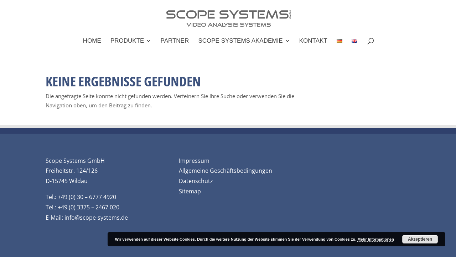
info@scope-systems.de (96, 217)
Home (92, 41)
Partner (175, 41)
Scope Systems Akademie (240, 41)
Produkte (127, 41)
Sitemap (190, 191)
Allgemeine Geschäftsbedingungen (225, 171)
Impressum (194, 161)
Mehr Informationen (375, 239)
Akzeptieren (420, 239)
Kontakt (313, 41)
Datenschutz (196, 181)
